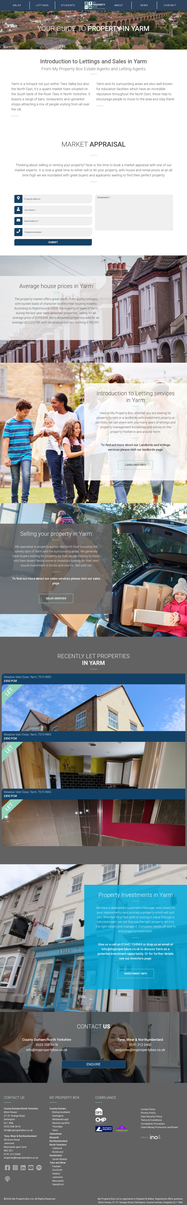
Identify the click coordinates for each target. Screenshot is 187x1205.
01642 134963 (131, 947)
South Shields (59, 1163)
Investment (135, 977)
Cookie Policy (148, 1113)
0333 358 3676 (47, 1049)
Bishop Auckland (61, 1116)
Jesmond (57, 1181)
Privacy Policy (148, 1116)
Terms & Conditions (151, 1124)
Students (68, 5)
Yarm (55, 1134)
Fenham (56, 1170)
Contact (170, 5)
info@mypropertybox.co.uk (121, 951)
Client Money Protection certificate (159, 1131)
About (118, 5)
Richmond (57, 1155)
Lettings (42, 5)
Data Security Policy (151, 1120)
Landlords (135, 465)
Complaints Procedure (153, 1127)
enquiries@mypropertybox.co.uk (140, 1054)
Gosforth (57, 1173)
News (144, 5)
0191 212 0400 (140, 1049)
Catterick (57, 1152)
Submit (53, 242)
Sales (17, 5)
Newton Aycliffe (61, 1126)
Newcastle (58, 1184)
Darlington (57, 1119)
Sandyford (58, 1188)
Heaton (56, 1177)
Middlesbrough (60, 1123)
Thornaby (57, 1130)
